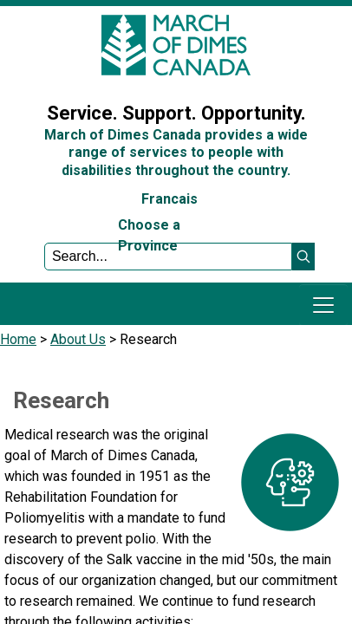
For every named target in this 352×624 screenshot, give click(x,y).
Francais (169, 199)
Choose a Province (149, 235)
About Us (78, 339)
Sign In (30, 72)
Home (18, 339)
